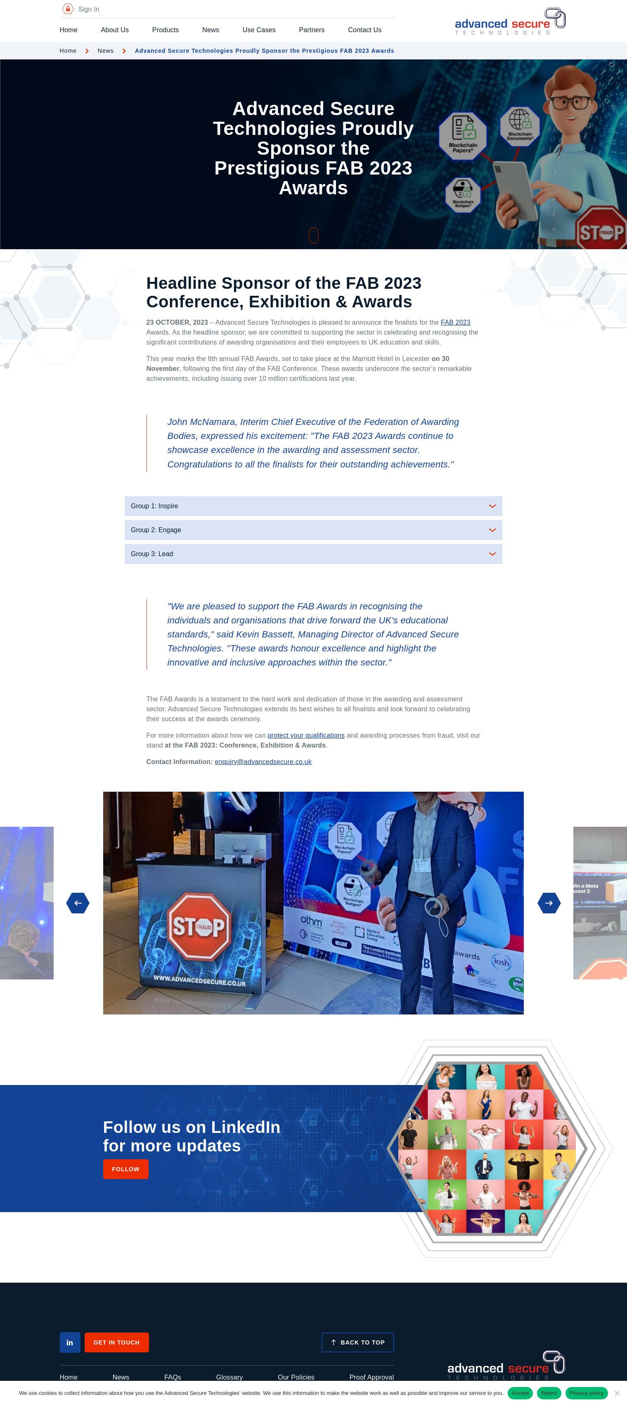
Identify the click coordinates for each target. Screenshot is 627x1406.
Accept (520, 1393)
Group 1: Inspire (154, 506)
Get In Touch (117, 1342)
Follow (126, 1169)
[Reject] (617, 1393)
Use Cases (259, 29)
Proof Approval (372, 1377)
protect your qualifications (306, 735)
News (210, 29)
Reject (549, 1393)
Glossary (229, 1377)
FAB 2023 (456, 322)
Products (165, 29)
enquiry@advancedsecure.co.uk (263, 761)
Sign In (79, 9)
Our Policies (296, 1377)
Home (69, 29)
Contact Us (364, 29)
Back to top (358, 1342)
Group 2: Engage (156, 529)
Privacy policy (587, 1393)
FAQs (172, 1377)
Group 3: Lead (152, 553)
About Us (115, 29)
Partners (312, 29)
